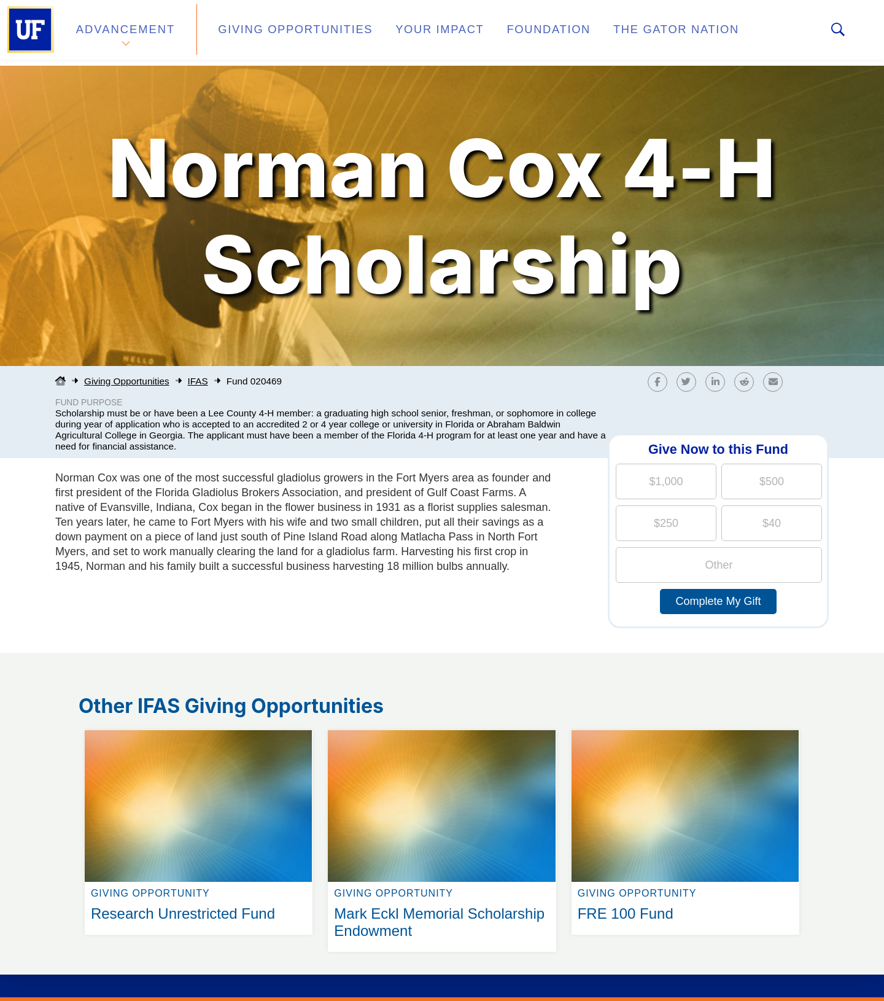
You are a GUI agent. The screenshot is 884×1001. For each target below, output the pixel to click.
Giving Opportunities (279, 33)
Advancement (125, 33)
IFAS (198, 381)
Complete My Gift (718, 601)
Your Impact (409, 33)
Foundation (507, 33)
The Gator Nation (622, 33)
